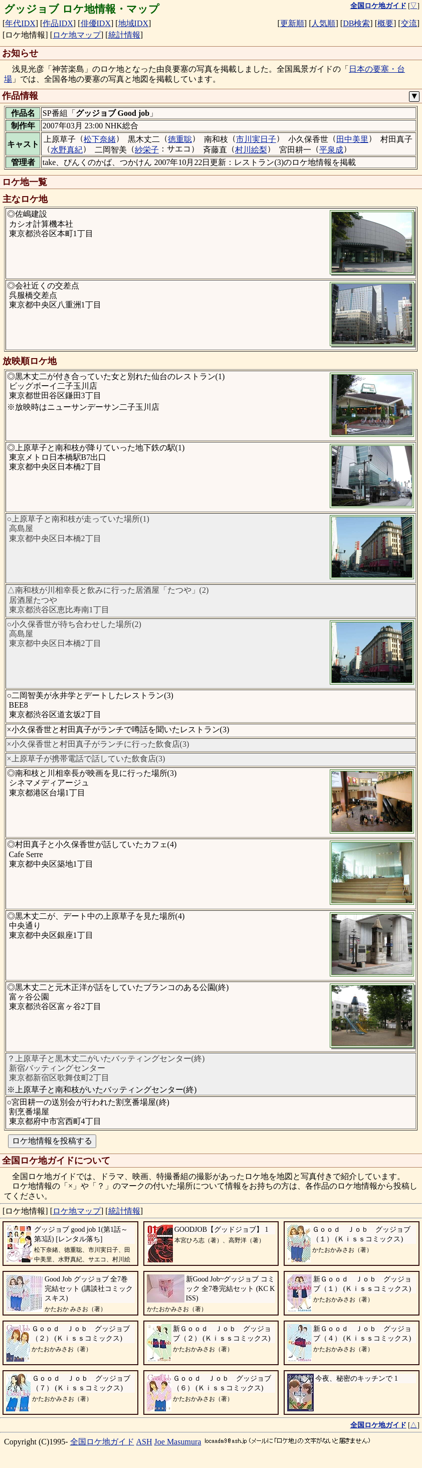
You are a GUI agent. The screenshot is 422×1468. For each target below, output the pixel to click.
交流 (409, 23)
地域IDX (133, 23)
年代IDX (20, 23)
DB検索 (356, 23)
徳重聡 (180, 139)
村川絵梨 (251, 149)
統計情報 (124, 35)
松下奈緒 (100, 139)
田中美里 (352, 139)
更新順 (292, 23)
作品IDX (58, 23)
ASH (144, 1441)
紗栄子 (147, 149)
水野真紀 (67, 149)
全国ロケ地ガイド (102, 1441)
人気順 (323, 23)
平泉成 (331, 149)
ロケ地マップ (77, 35)
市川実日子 (256, 139)
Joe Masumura (177, 1441)
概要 (385, 23)
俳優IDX (96, 23)
